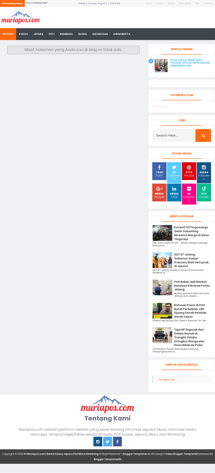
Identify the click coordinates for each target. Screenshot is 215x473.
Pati (52, 34)
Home (8, 34)
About (148, 3)
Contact (160, 3)
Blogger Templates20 (107, 459)
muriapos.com (167, 379)
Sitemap (208, 3)
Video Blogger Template (180, 454)
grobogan (100, 34)
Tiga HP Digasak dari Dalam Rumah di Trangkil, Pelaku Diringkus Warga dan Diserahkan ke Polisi (189, 337)
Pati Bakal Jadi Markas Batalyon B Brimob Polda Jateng (192, 286)
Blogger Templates (135, 454)
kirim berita (121, 34)
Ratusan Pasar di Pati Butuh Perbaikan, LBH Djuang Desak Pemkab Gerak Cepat (190, 311)
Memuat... (160, 106)
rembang (66, 34)
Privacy (171, 3)
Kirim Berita (185, 3)
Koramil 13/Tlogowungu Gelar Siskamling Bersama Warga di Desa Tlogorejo (191, 233)
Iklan (197, 3)
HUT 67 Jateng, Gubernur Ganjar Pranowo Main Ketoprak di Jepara (191, 260)
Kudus (23, 34)
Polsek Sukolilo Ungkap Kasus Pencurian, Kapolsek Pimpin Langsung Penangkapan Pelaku (190, 62)
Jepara (38, 34)
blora (82, 34)
